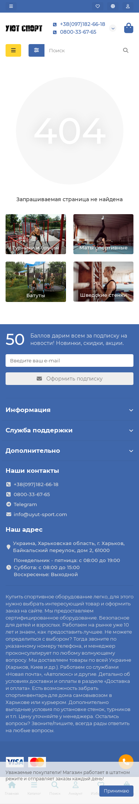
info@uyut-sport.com (40, 514)
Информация (69, 409)
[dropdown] (11, 6)
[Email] (69, 360)
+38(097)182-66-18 (77, 24)
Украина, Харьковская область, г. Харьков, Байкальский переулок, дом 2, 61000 (69, 546)
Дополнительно (69, 450)
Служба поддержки (69, 430)
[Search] (89, 50)
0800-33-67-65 (73, 32)
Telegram (25, 504)
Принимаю (116, 791)
